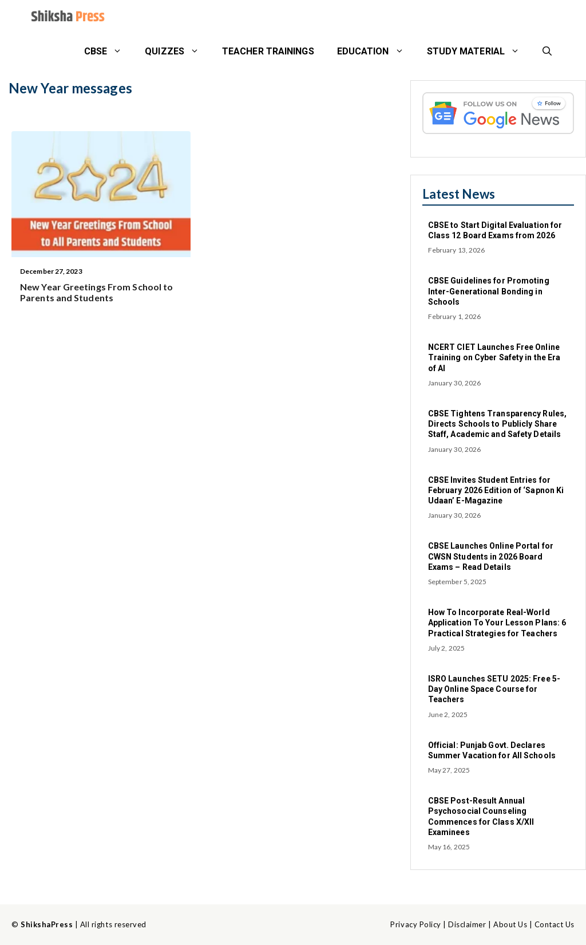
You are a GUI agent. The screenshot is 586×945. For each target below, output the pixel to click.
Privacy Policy (415, 924)
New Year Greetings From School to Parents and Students (96, 292)
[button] (547, 51)
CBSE (108, 51)
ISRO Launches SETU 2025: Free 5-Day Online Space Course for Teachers (494, 689)
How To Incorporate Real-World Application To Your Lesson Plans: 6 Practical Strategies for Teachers (497, 622)
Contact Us (554, 924)
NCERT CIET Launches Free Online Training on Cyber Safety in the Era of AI (494, 357)
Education (376, 51)
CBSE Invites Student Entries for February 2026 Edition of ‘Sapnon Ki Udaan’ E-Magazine (496, 490)
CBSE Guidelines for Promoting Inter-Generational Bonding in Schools (488, 291)
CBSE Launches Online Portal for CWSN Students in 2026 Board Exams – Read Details (490, 556)
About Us (510, 924)
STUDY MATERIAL (479, 51)
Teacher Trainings (268, 51)
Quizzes (178, 51)
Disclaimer (467, 924)
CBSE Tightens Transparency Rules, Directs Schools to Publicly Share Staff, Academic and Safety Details (497, 424)
